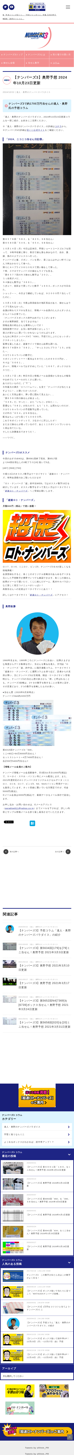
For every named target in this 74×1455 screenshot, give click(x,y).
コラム (56, 63)
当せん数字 (33, 63)
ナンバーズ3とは (36, 54)
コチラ (58, 126)
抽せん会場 (9, 63)
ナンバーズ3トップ (13, 54)
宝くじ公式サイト (36, 130)
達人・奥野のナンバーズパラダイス (22, 1127)
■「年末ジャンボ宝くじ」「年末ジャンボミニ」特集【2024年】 (30, 15)
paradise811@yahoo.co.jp (19, 808)
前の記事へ (11, 851)
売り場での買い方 (62, 54)
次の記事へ (63, 851)
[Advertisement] (37, 881)
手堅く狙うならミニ (14, 1134)
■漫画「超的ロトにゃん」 (13, 19)
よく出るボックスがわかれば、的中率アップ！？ (29, 1142)
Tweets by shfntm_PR (37, 1448)
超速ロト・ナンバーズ (16, 491)
